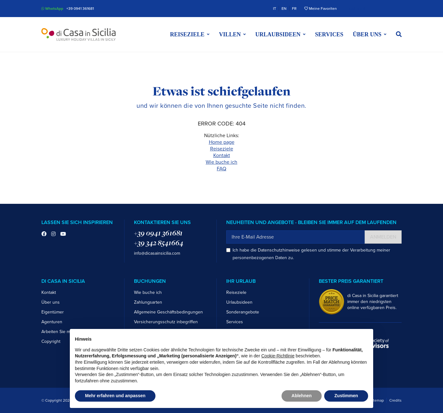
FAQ (221, 169)
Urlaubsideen (239, 302)
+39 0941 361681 (80, 8)
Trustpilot (355, 8)
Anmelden (383, 237)
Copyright (50, 341)
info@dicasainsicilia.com (157, 253)
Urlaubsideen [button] (277, 34)
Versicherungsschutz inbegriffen (166, 322)
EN (284, 8)
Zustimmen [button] (346, 395)
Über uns (50, 302)
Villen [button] (230, 34)
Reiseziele (221, 149)
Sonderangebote (242, 312)
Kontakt (221, 155)
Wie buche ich (221, 162)
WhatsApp (52, 8)
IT (274, 8)
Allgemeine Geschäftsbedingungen (168, 312)
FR (294, 8)
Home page (221, 142)
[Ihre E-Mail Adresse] (295, 237)
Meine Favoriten (320, 8)
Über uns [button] (367, 34)
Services (329, 34)
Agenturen (51, 322)
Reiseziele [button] (187, 34)
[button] (399, 34)
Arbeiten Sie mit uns (61, 331)
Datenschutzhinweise (279, 250)
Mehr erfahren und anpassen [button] (115, 395)
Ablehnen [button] (302, 395)
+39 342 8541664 (158, 242)
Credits (395, 400)
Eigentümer (52, 312)
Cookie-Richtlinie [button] (277, 355)
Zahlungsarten (148, 302)
